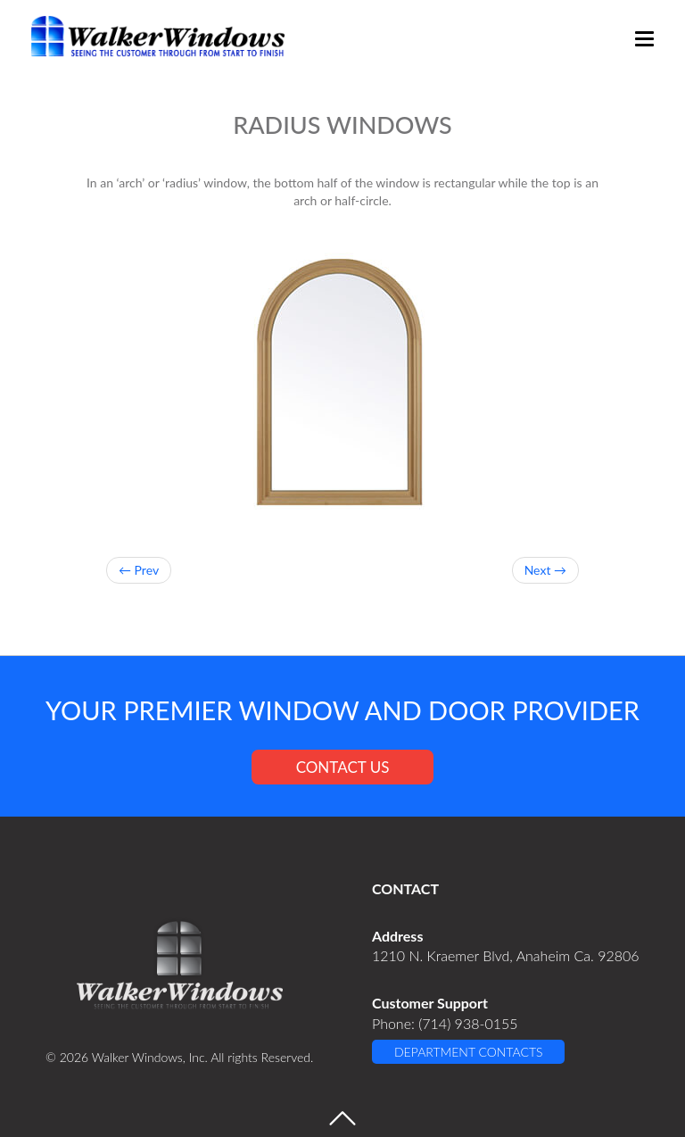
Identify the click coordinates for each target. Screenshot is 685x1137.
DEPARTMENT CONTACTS (468, 1051)
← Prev (139, 569)
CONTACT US (343, 767)
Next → (545, 569)
